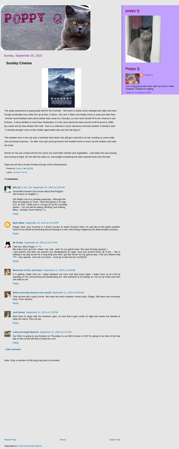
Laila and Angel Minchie (26, 332)
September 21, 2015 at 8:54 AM (68, 292)
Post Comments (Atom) (30, 446)
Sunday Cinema (20, 172)
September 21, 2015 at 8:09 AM (59, 270)
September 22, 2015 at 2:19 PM (55, 332)
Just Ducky (19, 312)
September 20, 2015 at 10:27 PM (40, 242)
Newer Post (10, 439)
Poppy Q (148, 75)
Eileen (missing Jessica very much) (32, 292)
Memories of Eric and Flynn (27, 270)
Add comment (13, 349)
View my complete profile (138, 92)
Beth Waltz (18, 223)
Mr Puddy (18, 242)
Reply (16, 213)
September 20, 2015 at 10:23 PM (42, 223)
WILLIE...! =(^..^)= (22, 187)
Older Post (114, 439)
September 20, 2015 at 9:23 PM (49, 187)
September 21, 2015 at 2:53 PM (42, 312)
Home (63, 439)
